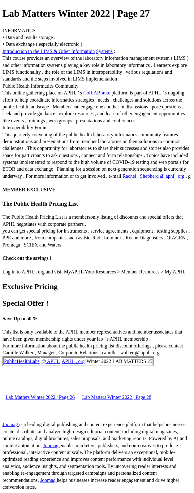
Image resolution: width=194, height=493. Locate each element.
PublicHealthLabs (22, 361)
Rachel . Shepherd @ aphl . (150, 176)
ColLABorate (96, 92)
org (181, 176)
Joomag (10, 424)
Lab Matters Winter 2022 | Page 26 (40, 397)
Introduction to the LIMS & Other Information (48, 51)
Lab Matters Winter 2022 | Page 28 (117, 397)
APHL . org (73, 361)
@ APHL (50, 361)
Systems (104, 51)
